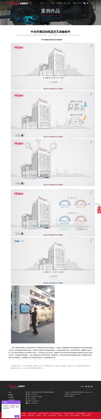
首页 (42, 3)
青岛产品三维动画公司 (75, 415)
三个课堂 (66, 415)
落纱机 (44, 415)
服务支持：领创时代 (69, 396)
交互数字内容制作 (22, 413)
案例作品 (46, 3)
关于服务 (52, 3)
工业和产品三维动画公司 (43, 413)
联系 (69, 3)
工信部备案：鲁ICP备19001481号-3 (72, 394)
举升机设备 (38, 415)
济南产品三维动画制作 (81, 413)
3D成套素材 (59, 3)
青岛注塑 (60, 415)
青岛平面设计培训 (52, 415)
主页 (9, 392)
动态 (65, 3)
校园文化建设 (31, 415)
